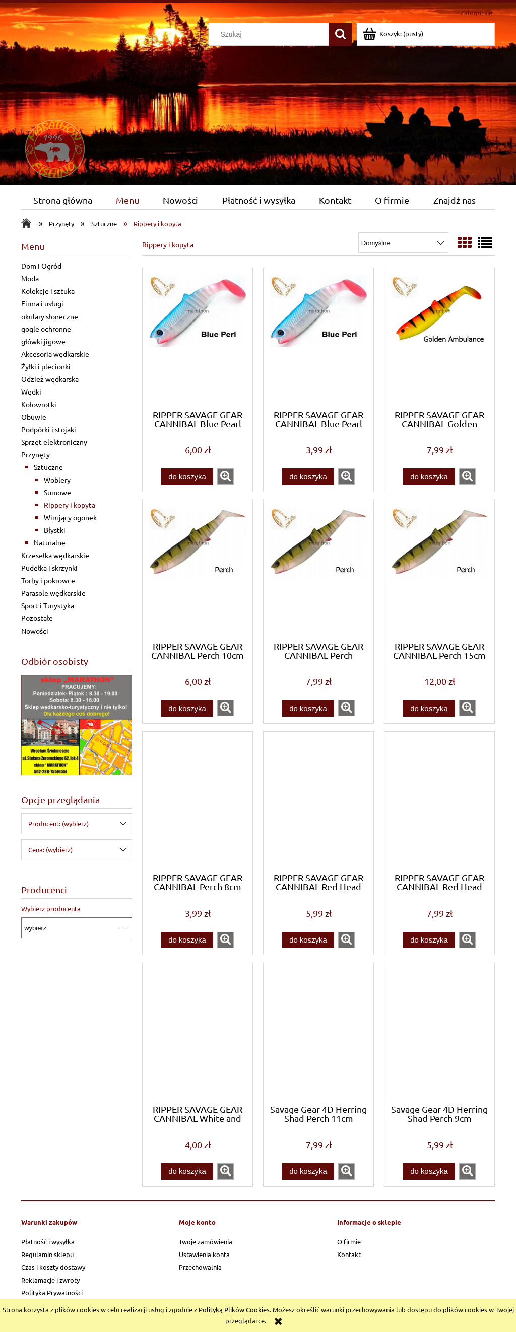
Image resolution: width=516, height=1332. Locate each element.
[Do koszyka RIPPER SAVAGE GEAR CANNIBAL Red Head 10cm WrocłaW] (308, 940)
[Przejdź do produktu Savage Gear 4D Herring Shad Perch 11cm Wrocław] (318, 1032)
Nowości (34, 630)
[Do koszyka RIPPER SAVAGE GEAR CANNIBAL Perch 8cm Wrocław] (187, 940)
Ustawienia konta (204, 1254)
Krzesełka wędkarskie (55, 555)
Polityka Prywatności (52, 1292)
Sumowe (57, 492)
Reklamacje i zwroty (50, 1280)
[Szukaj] (340, 34)
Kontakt (349, 1254)
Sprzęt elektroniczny (54, 441)
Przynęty (35, 454)
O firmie (349, 1241)
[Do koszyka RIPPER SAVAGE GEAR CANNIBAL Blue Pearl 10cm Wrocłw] (187, 476)
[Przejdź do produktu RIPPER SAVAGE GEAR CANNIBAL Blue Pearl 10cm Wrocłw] (197, 338)
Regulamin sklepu (47, 1254)
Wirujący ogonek (70, 517)
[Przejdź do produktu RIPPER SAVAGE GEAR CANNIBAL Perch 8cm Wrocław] (197, 801)
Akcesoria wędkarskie (55, 353)
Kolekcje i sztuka (48, 290)
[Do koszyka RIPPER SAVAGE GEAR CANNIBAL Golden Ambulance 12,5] (429, 476)
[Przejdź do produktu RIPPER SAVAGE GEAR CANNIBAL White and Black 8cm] (197, 1032)
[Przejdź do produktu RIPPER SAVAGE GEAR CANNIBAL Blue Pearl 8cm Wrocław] (318, 338)
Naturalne (50, 542)
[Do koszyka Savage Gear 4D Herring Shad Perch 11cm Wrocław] (308, 1171)
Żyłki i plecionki (46, 366)
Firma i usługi (42, 303)
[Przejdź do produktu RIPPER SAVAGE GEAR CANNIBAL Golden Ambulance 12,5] (439, 338)
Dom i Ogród (41, 265)
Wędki (31, 391)
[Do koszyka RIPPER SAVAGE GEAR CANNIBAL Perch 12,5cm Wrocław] (308, 708)
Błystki (55, 529)
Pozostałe (37, 617)
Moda (30, 278)
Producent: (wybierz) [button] (58, 823)
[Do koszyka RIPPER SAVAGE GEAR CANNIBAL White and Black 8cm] (187, 1171)
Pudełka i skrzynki (49, 567)
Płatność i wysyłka (48, 1241)
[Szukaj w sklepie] (271, 34)
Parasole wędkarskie (53, 592)
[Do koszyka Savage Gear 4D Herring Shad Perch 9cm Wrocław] (429, 1171)
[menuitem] (62, 200)
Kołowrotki (38, 404)
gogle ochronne (46, 328)
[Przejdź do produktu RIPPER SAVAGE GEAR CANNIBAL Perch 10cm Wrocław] (197, 570)
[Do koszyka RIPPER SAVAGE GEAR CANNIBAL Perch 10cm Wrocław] (187, 708)
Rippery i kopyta (69, 504)
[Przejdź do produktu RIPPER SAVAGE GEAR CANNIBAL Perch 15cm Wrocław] (439, 570)
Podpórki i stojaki (48, 429)
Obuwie (33, 416)
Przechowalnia (200, 1267)
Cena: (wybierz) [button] (50, 849)
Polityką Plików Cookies (234, 1309)
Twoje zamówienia (205, 1241)
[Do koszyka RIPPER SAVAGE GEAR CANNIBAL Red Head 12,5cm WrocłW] (429, 940)
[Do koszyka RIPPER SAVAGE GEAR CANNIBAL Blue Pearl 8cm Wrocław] (308, 476)
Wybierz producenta (51, 908)
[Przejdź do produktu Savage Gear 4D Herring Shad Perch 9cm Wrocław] (439, 1032)
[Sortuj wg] (403, 242)
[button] (225, 476)
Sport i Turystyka (47, 605)
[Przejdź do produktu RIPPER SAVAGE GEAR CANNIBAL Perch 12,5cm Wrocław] (318, 570)
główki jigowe (43, 341)
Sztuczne (48, 467)
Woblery (57, 479)
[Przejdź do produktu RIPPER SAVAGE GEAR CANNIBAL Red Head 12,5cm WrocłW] (439, 801)
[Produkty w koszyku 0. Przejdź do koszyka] (393, 33)
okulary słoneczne (49, 316)
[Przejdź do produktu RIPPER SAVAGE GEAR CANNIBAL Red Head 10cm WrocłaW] (318, 801)
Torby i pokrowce (48, 580)
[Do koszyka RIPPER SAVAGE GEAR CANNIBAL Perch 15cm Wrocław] (429, 708)
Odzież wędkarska (50, 378)
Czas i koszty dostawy (53, 1267)
